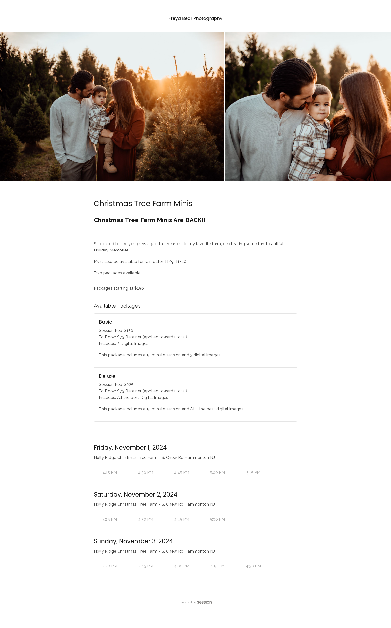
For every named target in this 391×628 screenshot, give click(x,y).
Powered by (195, 602)
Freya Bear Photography (195, 18)
